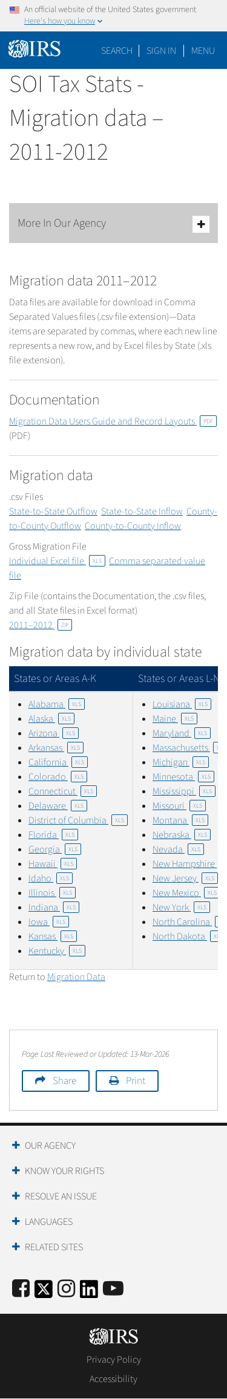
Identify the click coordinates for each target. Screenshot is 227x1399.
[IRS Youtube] (113, 1289)
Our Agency (50, 1145)
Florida (53, 835)
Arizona (53, 733)
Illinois (52, 893)
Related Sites (54, 1247)
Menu (203, 51)
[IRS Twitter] (44, 1293)
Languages (49, 1222)
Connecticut (62, 791)
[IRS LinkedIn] (89, 1293)
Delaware (57, 806)
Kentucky (56, 951)
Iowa (48, 922)
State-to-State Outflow (53, 511)
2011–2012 (40, 625)
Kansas (52, 936)
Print (135, 1081)
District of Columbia (78, 820)
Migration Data (76, 977)
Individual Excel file (57, 561)
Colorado (57, 777)
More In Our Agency (113, 224)
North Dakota (189, 936)
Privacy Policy (114, 1360)
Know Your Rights (64, 1171)
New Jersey (185, 878)
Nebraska (182, 835)
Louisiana (182, 704)
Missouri (179, 806)
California (58, 762)
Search (117, 51)
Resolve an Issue (61, 1196)
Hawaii (52, 864)
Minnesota (183, 777)
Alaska (51, 718)
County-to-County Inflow (133, 526)
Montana (180, 820)
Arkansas (56, 748)
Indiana (53, 907)
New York (181, 907)
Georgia (54, 849)
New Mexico (186, 893)
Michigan (181, 762)
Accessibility (113, 1379)
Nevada (178, 849)
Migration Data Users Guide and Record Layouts (113, 421)
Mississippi (184, 791)
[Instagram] (66, 1289)
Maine (175, 718)
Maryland (182, 733)
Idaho (50, 878)
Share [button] (64, 1081)
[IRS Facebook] (21, 1289)
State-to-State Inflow (142, 511)
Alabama (56, 704)
